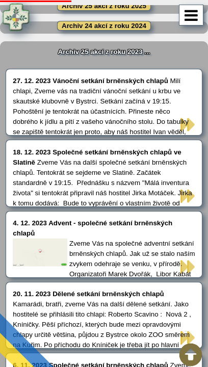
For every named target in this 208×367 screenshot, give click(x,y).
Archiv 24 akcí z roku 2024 (104, 26)
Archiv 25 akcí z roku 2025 (104, 6)
